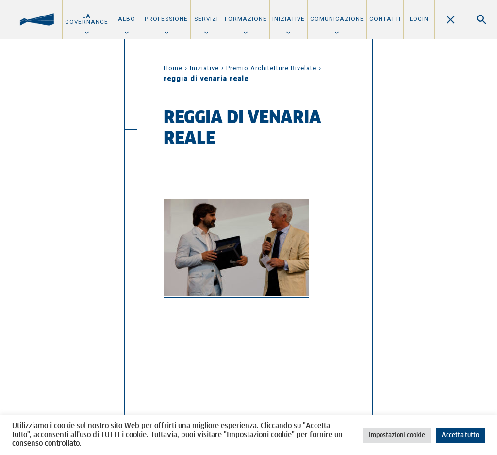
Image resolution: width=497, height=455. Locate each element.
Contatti (385, 19)
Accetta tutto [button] (460, 435)
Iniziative (288, 19)
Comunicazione (337, 19)
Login (419, 19)
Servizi (206, 19)
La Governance (86, 19)
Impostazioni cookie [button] (397, 435)
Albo (126, 19)
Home (173, 68)
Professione (166, 19)
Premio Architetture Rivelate (271, 68)
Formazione (246, 19)
